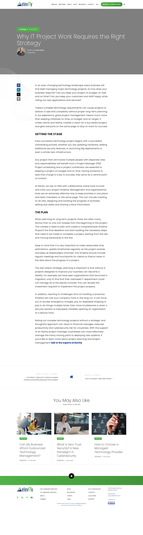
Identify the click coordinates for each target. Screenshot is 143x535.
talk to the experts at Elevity (66, 342)
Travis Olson (39, 50)
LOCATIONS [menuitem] (92, 496)
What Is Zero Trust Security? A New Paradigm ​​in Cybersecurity (69, 450)
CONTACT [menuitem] (91, 492)
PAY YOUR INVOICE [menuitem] (94, 489)
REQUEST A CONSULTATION (111, 4)
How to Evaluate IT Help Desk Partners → (99, 379)
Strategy (23, 29)
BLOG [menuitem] (69, 489)
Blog (75, 4)
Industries (62, 4)
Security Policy (65, 505)
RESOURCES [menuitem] (71, 492)
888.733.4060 (111, 494)
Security (60, 438)
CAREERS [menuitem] (43, 499)
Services (54, 4)
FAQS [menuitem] (69, 499)
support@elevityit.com (114, 495)
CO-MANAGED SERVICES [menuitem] (48, 492)
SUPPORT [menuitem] (91, 499)
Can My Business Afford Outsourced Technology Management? (32, 450)
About (69, 4)
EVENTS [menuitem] (69, 496)
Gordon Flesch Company (68, 503)
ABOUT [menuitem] (42, 496)
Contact (91, 4)
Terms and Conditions (76, 505)
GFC (97, 4)
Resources (82, 4)
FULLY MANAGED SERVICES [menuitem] (48, 489)
